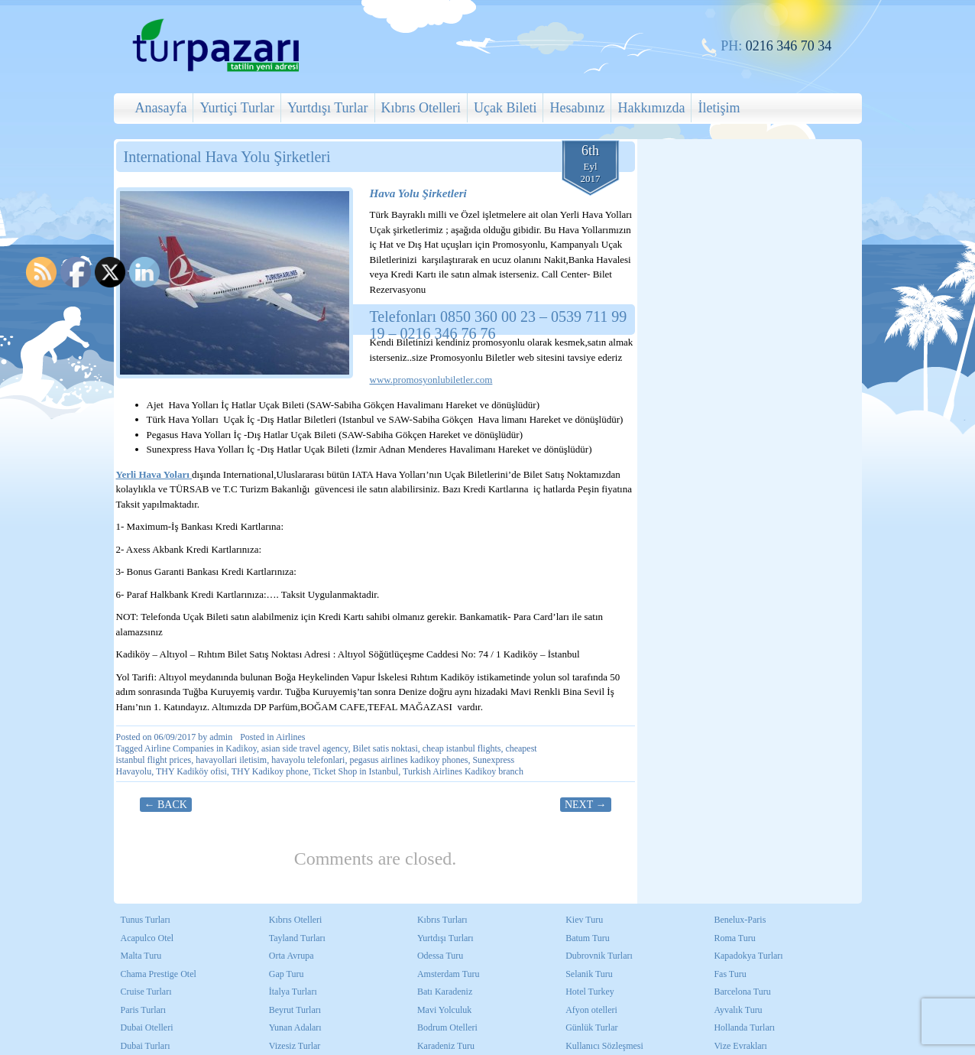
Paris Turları (144, 1010)
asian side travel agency (304, 748)
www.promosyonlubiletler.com (431, 379)
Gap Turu (286, 974)
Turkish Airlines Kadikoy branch (463, 771)
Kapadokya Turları (748, 955)
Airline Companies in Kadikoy (200, 748)
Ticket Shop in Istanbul (355, 771)
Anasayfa (161, 107)
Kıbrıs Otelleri (421, 107)
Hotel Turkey (589, 991)
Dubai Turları (145, 1045)
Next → (586, 804)
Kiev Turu (584, 919)
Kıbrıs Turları (442, 919)
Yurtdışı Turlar (327, 107)
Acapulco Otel (147, 938)
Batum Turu (587, 938)
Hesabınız (576, 107)
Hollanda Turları (744, 1027)
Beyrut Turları (295, 1010)
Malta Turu (141, 955)
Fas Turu (730, 974)
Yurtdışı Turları (445, 938)
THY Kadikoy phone (270, 771)
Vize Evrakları (740, 1045)
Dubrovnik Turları (599, 955)
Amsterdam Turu (448, 974)
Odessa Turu (440, 955)
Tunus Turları (145, 919)
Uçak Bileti (505, 107)
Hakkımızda (651, 107)
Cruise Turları (146, 991)
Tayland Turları (297, 938)
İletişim (719, 107)
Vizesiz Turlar (295, 1045)
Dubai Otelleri (147, 1027)
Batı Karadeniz (444, 991)
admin (220, 737)
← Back (165, 804)
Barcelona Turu (742, 991)
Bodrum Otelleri (447, 1027)
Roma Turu (734, 938)
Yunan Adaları (295, 1027)
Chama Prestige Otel (158, 974)
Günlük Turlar (591, 1027)
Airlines (291, 737)
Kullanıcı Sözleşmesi (604, 1045)
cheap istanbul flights (462, 748)
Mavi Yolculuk (444, 1010)
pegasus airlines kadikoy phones (408, 760)
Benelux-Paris (740, 919)
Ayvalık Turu (738, 1010)
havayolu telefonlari (308, 760)
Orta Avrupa (291, 955)
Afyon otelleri (591, 1010)
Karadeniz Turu (446, 1045)
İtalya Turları (293, 991)
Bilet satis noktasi (384, 748)
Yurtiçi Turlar (236, 107)
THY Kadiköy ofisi (191, 771)
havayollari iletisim (231, 760)
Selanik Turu (589, 974)
